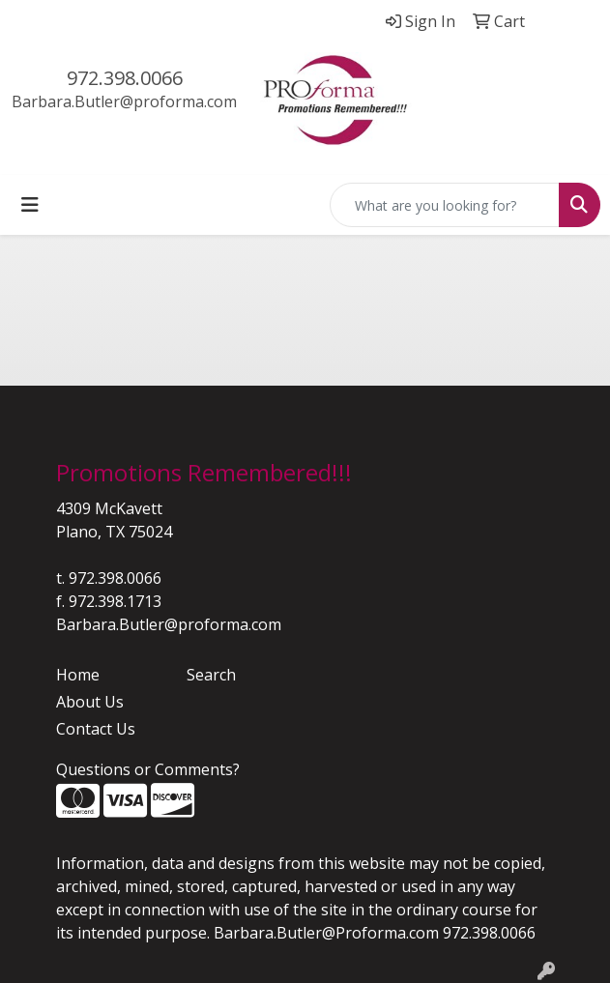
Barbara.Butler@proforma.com (124, 101)
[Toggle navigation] (30, 204)
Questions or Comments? (148, 769)
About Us (90, 701)
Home (78, 674)
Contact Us (95, 728)
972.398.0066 (125, 78)
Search (211, 674)
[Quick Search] (445, 205)
